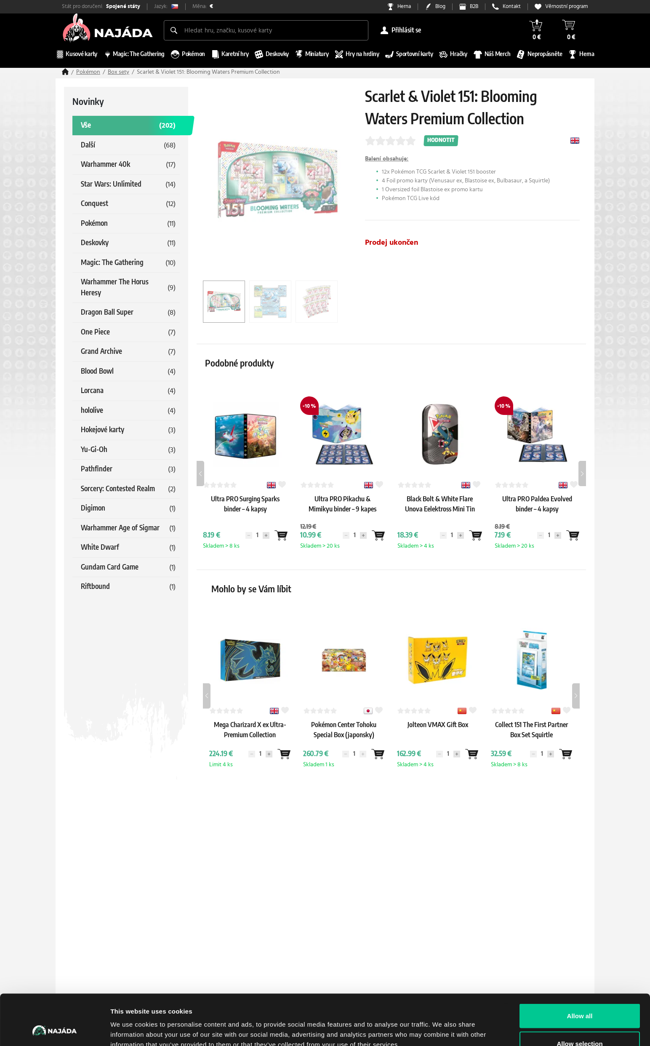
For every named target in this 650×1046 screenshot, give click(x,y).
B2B (474, 6)
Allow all (580, 968)
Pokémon (88, 72)
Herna (404, 6)
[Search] (173, 30)
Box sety (118, 72)
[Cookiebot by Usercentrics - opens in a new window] (54, 1029)
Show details (441, 1024)
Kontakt (512, 6)
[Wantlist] (281, 535)
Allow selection (579, 996)
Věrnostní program (566, 6)
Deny (580, 1023)
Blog (440, 6)
